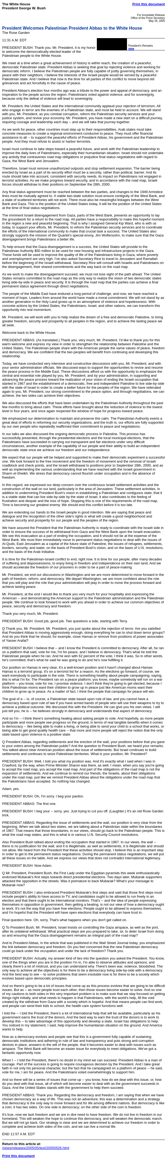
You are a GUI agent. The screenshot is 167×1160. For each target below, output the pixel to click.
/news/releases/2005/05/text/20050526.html (35, 1148)
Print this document (148, 4)
